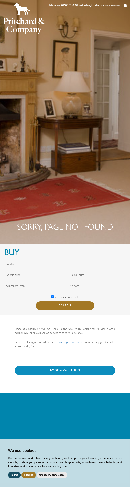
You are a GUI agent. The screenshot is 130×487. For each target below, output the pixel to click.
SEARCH (65, 305)
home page (62, 342)
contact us (78, 342)
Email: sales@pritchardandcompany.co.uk (99, 5)
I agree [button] (14, 475)
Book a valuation (65, 370)
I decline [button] (28, 475)
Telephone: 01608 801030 (63, 5)
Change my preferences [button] (51, 475)
